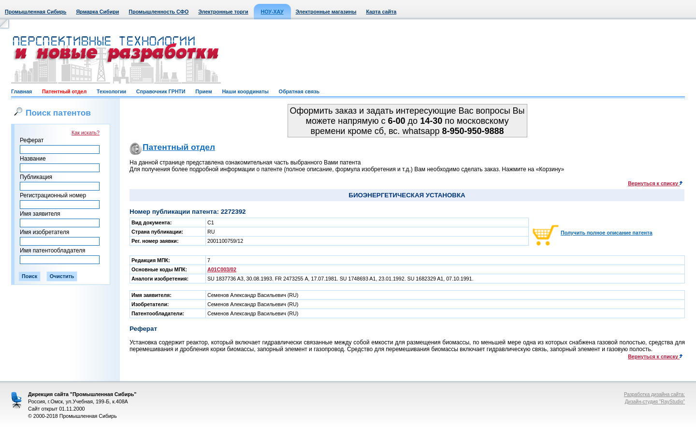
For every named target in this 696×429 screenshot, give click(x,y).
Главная (21, 91)
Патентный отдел (64, 91)
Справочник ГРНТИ (161, 91)
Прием (203, 91)
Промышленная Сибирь (35, 12)
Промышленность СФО (158, 12)
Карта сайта (381, 12)
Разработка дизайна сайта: (654, 394)
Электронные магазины (326, 12)
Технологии (111, 91)
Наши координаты (245, 91)
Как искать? (86, 132)
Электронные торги (223, 12)
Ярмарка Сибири (97, 12)
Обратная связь (299, 91)
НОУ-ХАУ (272, 12)
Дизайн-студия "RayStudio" (655, 401)
